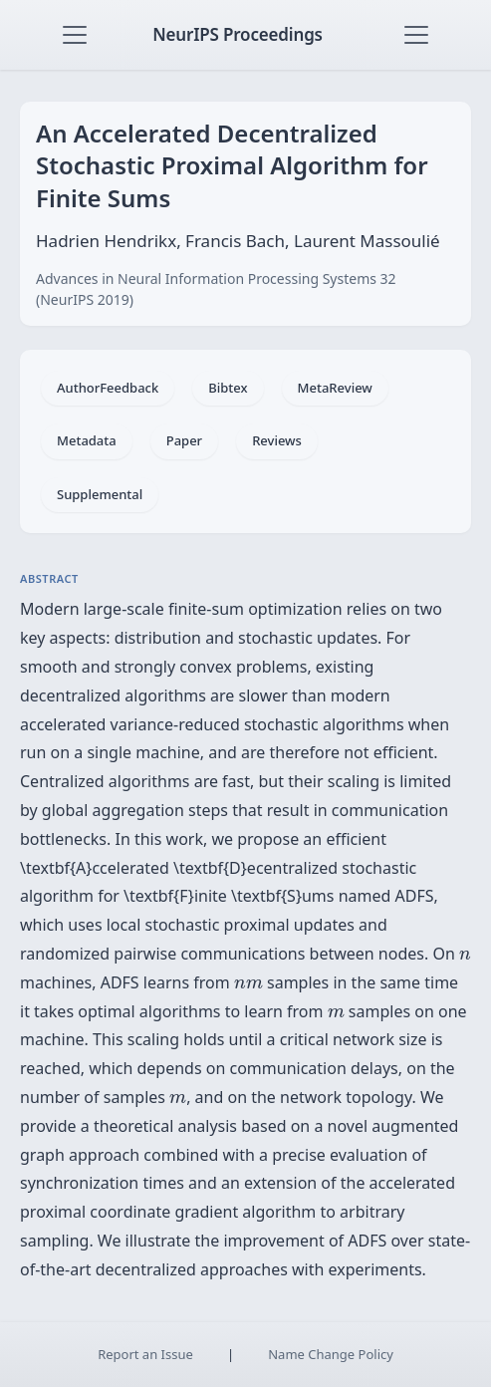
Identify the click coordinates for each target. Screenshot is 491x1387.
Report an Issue (145, 1354)
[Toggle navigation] (75, 35)
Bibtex (227, 388)
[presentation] (465, 956)
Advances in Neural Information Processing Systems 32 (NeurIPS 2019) (216, 289)
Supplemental (99, 494)
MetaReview (335, 388)
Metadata (87, 440)
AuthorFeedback (107, 388)
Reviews (277, 440)
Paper (184, 440)
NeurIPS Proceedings (237, 34)
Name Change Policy (330, 1354)
